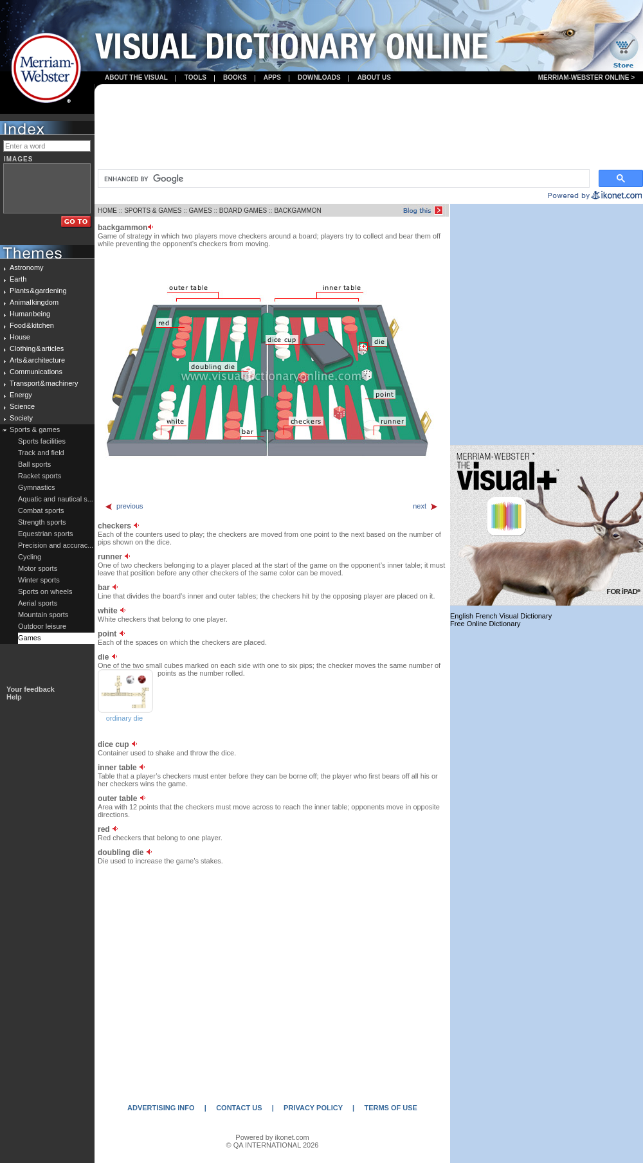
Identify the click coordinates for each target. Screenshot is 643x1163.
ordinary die (124, 718)
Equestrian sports (45, 533)
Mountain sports (43, 614)
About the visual (136, 77)
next (426, 506)
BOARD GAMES (243, 210)
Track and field (41, 452)
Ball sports (34, 464)
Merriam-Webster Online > (586, 77)
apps (272, 77)
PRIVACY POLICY (313, 1108)
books (235, 77)
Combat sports (41, 510)
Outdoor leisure (42, 626)
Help (14, 697)
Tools (195, 77)
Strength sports (42, 522)
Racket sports (39, 476)
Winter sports (39, 580)
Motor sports (37, 568)
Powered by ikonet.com (272, 1137)
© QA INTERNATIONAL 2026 (272, 1145)
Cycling (29, 557)
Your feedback (30, 689)
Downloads (319, 77)
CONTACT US (239, 1108)
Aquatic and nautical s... (55, 499)
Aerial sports (37, 603)
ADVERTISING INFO (161, 1108)
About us (374, 77)
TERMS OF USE (390, 1108)
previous (123, 506)
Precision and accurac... (55, 545)
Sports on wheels (45, 591)
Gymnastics (36, 487)
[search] (342, 179)
